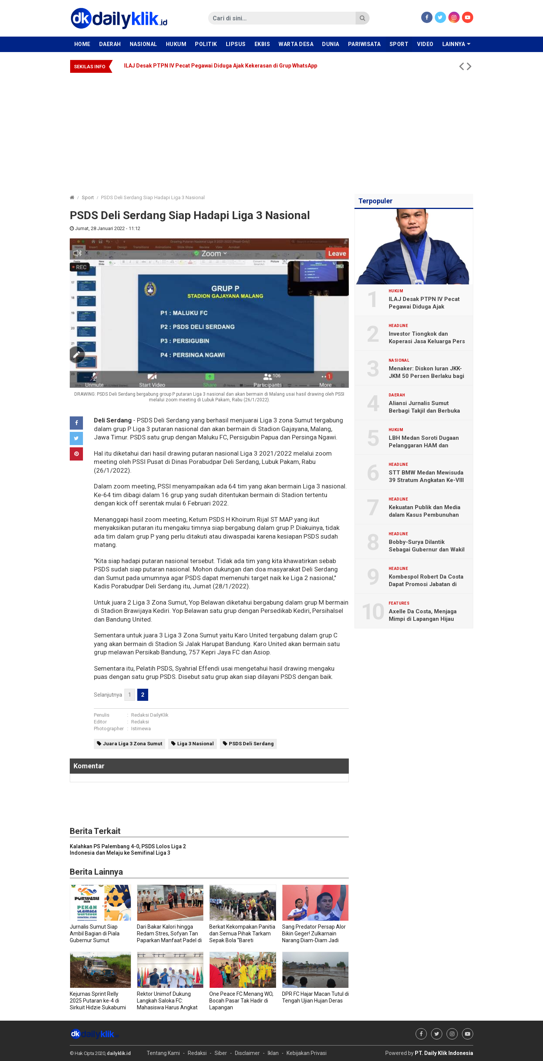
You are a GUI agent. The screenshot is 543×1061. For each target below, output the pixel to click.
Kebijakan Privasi (307, 1053)
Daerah (110, 44)
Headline (398, 326)
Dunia (330, 44)
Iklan (273, 1053)
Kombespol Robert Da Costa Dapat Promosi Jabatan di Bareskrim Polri (426, 584)
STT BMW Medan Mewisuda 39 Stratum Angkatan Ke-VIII (426, 476)
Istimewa (141, 728)
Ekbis (262, 44)
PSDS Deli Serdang (251, 743)
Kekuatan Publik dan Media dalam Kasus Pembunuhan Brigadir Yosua (424, 515)
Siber (221, 1053)
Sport (399, 44)
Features (399, 603)
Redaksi (140, 722)
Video (425, 44)
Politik (206, 44)
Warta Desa (296, 44)
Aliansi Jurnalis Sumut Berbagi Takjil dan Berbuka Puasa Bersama (424, 411)
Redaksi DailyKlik (150, 715)
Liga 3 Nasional (195, 743)
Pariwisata (364, 44)
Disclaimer (247, 1053)
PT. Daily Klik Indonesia (444, 1053)
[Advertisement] (271, 130)
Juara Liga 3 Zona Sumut (132, 743)
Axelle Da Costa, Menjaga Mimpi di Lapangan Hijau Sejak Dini (423, 619)
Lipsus (236, 44)
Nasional (143, 44)
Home (82, 44)
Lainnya (453, 44)
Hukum (176, 44)
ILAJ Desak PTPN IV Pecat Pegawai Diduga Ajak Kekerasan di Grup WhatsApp (220, 66)
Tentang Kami (163, 1053)
